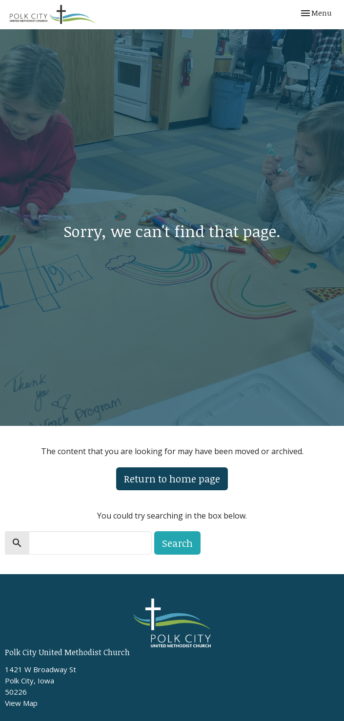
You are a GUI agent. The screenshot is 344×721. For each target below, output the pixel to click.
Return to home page (172, 478)
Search (177, 543)
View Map (21, 703)
